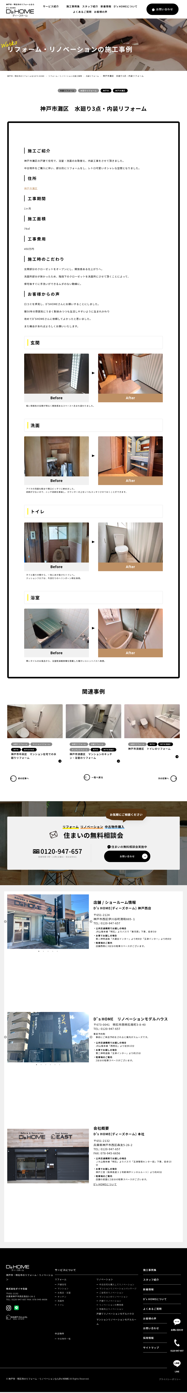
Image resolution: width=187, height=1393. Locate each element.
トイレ (61, 1305)
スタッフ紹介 (89, 6)
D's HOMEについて (125, 6)
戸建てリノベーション (111, 1301)
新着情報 (105, 6)
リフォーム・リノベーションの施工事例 (74, 75)
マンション (63, 1289)
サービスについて (66, 1271)
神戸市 (106, 90)
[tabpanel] (48, 922)
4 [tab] (52, 952)
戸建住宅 (62, 1285)
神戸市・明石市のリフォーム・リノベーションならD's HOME (38, 1380)
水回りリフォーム (88, 90)
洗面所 (61, 1301)
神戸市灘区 (120, 90)
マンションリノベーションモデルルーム (117, 1322)
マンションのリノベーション (114, 1297)
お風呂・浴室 (64, 1293)
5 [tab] (57, 952)
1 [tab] (38, 952)
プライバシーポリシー (170, 1380)
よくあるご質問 (82, 12)
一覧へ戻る (99, 778)
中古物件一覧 (64, 1339)
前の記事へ (24, 778)
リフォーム (61, 1280)
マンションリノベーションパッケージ (118, 1289)
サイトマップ (151, 1348)
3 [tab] (48, 952)
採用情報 (148, 1339)
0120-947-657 (61, 851)
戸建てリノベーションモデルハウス (115, 1314)
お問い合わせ (151, 1329)
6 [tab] (59, 1065)
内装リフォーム (106, 75)
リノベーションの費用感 (112, 1305)
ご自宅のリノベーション (112, 1293)
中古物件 (60, 1334)
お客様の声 (100, 12)
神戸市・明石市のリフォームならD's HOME (29, 75)
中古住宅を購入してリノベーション (117, 1285)
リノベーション (105, 1280)
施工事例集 (72, 6)
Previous (4, 922)
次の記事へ (163, 778)
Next (91, 922)
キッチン (62, 1297)
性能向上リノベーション (112, 1309)
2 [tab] (43, 952)
